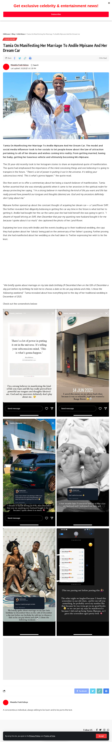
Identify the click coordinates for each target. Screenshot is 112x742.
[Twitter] (100, 730)
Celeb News (9, 39)
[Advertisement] (56, 659)
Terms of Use (49, 736)
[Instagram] (104, 730)
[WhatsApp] (108, 730)
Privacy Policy (34, 736)
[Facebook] (97, 730)
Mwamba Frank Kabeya (20, 65)
